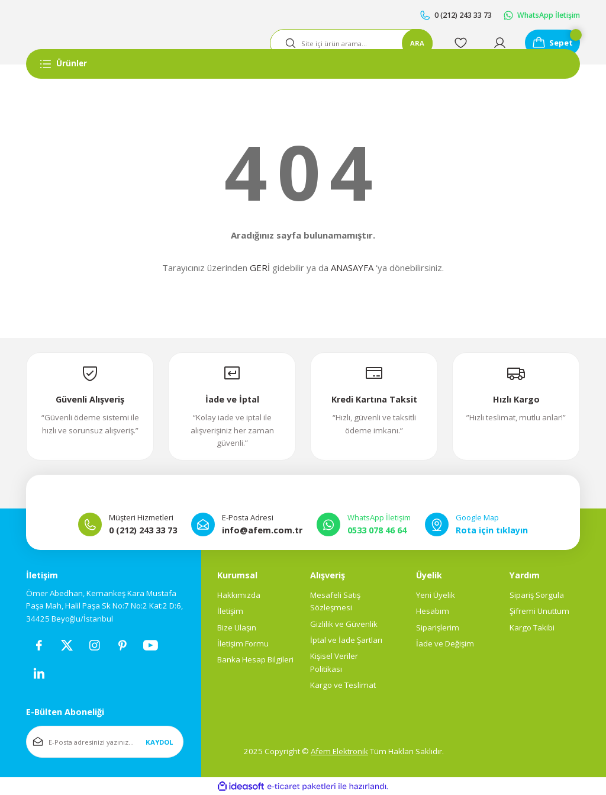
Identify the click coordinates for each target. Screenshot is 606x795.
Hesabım (432, 611)
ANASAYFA (352, 267)
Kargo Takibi (532, 627)
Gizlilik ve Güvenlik (344, 624)
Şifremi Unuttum (539, 611)
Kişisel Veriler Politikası (334, 662)
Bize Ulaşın (236, 627)
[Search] (347, 43)
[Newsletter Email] (104, 742)
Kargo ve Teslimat (343, 685)
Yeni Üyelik (435, 595)
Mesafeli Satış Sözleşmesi (335, 601)
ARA (412, 42)
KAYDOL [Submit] (159, 742)
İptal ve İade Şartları (346, 640)
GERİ (260, 267)
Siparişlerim (437, 627)
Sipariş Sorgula (537, 595)
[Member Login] (496, 43)
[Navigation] (303, 64)
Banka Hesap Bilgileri (255, 660)
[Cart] (550, 43)
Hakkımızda (238, 595)
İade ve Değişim (445, 643)
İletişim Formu (243, 643)
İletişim (230, 611)
